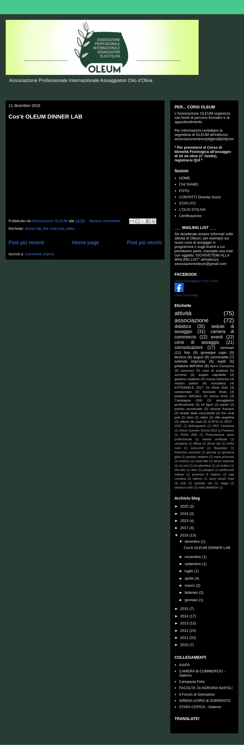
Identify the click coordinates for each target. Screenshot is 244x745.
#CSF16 (213, 421)
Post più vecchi (144, 242)
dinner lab (33, 228)
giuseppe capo (213, 352)
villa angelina (224, 417)
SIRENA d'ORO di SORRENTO (204, 700)
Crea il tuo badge (186, 295)
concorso (187, 370)
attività (183, 313)
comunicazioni (188, 347)
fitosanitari (220, 448)
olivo (194, 470)
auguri (198, 357)
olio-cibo (180, 470)
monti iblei (201, 461)
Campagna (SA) (188, 400)
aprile (190, 578)
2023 (185, 521)
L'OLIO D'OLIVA (192, 209)
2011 (185, 637)
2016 (185, 535)
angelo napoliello (212, 374)
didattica (182, 326)
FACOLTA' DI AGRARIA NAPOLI (205, 688)
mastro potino (186, 383)
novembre (193, 557)
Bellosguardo (197, 426)
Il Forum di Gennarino (197, 694)
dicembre (193, 541)
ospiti (221, 361)
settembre (193, 564)
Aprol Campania (222, 366)
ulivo (190, 417)
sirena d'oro (219, 396)
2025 (185, 506)
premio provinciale (188, 409)
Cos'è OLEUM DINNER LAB (45, 116)
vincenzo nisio (183, 487)
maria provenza (224, 456)
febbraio (192, 592)
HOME (184, 178)
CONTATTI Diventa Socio (200, 197)
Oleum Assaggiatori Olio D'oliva (196, 281)
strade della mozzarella (197, 413)
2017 (185, 528)
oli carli (183, 465)
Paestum (228, 430)
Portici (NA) (188, 434)
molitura (184, 461)
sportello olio (203, 483)
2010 (185, 645)
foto (187, 352)
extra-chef (197, 448)
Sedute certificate (214, 439)
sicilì (183, 483)
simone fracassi (222, 409)
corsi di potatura (215, 370)
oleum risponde (224, 461)
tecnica (180, 357)
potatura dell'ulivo (187, 396)
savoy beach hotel (221, 478)
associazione (191, 320)
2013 (185, 623)
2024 (185, 514)
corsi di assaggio (196, 342)
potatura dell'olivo (188, 366)
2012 (185, 630)
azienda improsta (189, 361)
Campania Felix (192, 681)
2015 (185, 609)
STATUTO (187, 203)
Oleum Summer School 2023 (198, 430)
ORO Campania (223, 426)
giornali (211, 452)
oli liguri (207, 404)
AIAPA (184, 665)
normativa (218, 383)
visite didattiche (208, 487)
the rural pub (53, 228)
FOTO (184, 191)
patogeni (208, 470)
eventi (217, 336)
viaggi (224, 483)
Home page (85, 242)
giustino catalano (197, 456)
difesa (197, 443)
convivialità (219, 357)
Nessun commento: (105, 221)
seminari (227, 348)
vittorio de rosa (191, 421)
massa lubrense (217, 379)
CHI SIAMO (188, 184)
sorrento (180, 374)
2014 (185, 616)
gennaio (192, 600)
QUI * (198, 160)
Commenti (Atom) (39, 254)
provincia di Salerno (206, 474)
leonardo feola (214, 391)
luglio (189, 571)
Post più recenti (26, 242)
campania (180, 443)
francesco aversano (187, 452)
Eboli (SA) (220, 387)
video (70, 228)
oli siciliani (223, 465)
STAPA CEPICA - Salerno (200, 707)
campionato (183, 391)
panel (224, 404)
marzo (190, 585)
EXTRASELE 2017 (188, 387)
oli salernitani (202, 465)
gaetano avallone (187, 379)
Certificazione (190, 216)
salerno (197, 478)
